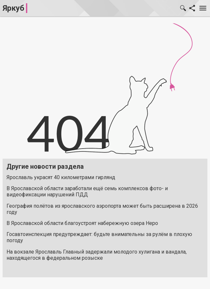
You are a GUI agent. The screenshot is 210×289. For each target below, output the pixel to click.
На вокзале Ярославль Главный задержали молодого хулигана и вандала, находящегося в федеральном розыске (96, 255)
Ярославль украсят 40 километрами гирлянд (60, 177)
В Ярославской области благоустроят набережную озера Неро (82, 223)
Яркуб (13, 8)
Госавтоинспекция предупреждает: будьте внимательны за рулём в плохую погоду (99, 237)
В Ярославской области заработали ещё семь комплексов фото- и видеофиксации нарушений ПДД (87, 191)
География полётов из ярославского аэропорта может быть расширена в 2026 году (102, 209)
